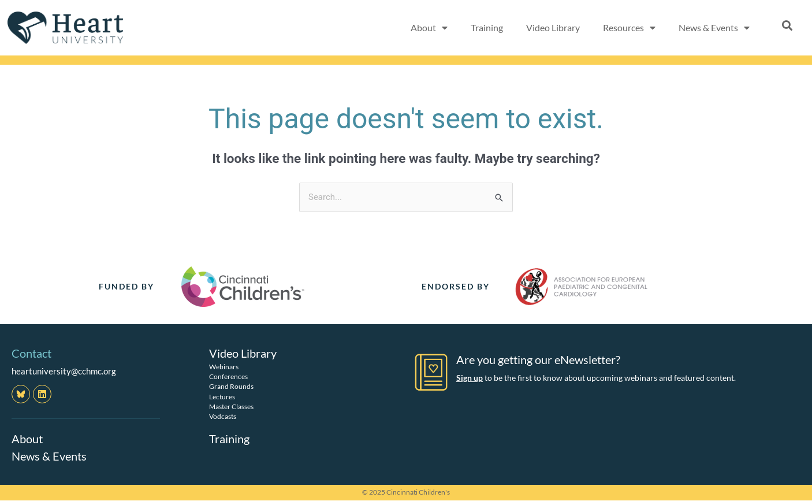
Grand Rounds (231, 386)
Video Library (553, 27)
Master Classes (231, 406)
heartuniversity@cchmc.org (64, 371)
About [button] (429, 27)
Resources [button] (629, 27)
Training (487, 27)
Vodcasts (222, 416)
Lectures (222, 396)
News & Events (49, 456)
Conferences (228, 376)
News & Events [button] (714, 27)
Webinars (224, 366)
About (27, 439)
